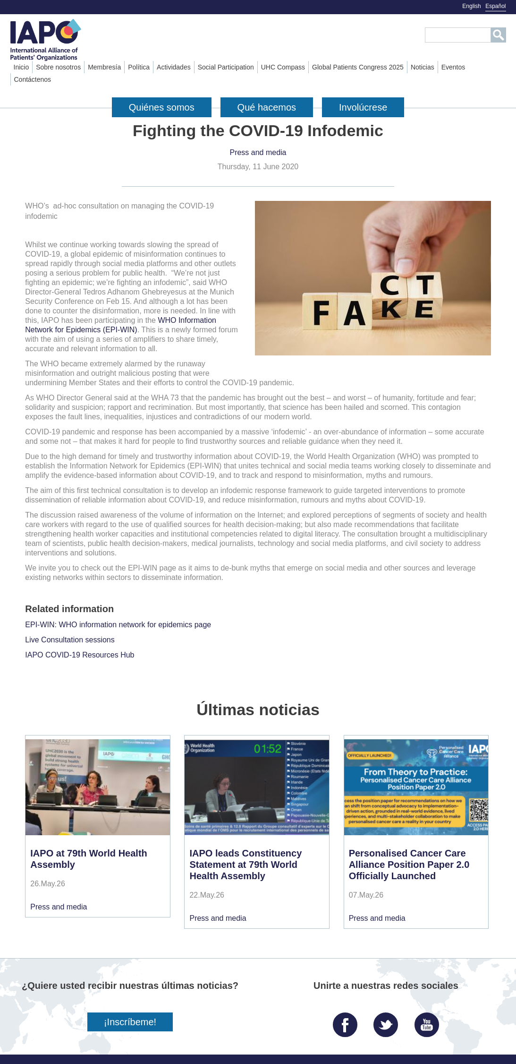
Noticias (422, 67)
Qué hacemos (266, 107)
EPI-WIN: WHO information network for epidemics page (118, 625)
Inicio (21, 67)
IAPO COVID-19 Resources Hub (79, 655)
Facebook (347, 1021)
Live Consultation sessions (69, 640)
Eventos (453, 67)
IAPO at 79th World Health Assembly (88, 859)
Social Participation (226, 67)
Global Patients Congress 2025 (358, 67)
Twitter (388, 1021)
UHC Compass (283, 67)
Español (495, 6)
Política (139, 67)
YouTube (429, 1021)
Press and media (257, 152)
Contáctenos (32, 79)
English (471, 6)
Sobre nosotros (58, 67)
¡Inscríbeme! (130, 1022)
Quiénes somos (162, 107)
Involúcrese (363, 107)
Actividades (174, 67)
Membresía (104, 67)
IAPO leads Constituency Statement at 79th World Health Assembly (245, 864)
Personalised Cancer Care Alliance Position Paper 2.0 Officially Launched (409, 864)
